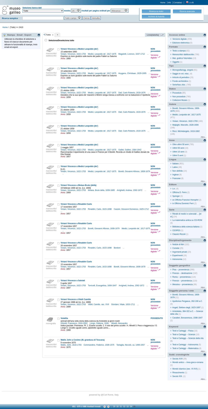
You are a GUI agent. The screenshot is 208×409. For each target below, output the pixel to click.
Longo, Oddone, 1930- (100, 323)
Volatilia (64, 318)
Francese (176, 178)
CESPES (176, 230)
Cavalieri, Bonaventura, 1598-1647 (187, 318)
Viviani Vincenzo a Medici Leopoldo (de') (79, 49)
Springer (176, 196)
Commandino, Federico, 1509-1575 (99, 345)
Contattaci (177, 2)
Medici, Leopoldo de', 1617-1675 (102, 54)
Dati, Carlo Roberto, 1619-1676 (132, 93)
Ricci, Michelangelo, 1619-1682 (186, 131)
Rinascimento (178, 372)
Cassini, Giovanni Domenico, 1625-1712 (131, 209)
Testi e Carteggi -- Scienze (183, 334)
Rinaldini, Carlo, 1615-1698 (100, 209)
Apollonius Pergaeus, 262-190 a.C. (187, 301)
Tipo (171, 66)
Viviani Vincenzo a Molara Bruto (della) (78, 185)
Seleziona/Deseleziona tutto (61, 40)
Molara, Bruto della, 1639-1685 (101, 190)
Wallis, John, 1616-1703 (71, 345)
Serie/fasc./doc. (179, 85)
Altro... (203, 137)
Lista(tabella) (155, 35)
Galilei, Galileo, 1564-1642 (130, 150)
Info (169, 2)
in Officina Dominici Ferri (183, 203)
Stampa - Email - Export (17, 35)
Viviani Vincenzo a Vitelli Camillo (76, 299)
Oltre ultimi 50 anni (180, 144)
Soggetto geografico (179, 265)
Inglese (175, 175)
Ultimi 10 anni (178, 152)
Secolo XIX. (177, 376)
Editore (173, 184)
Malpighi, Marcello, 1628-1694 (185, 125)
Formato (173, 47)
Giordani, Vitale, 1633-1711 (123, 304)
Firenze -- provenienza (182, 281)
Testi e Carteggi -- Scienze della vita (187, 338)
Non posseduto (179, 96)
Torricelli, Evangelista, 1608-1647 (102, 285)
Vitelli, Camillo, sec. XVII (99, 304)
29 (114, 406)
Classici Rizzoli (178, 234)
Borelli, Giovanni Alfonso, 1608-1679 (134, 171)
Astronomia (177, 259)
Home (162, 2)
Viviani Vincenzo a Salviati (73, 280)
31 (121, 406)
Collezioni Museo (179, 100)
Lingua (172, 159)
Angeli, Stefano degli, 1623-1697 (186, 307)
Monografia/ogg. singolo (182, 70)
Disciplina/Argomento (180, 240)
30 (117, 406)
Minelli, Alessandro (119, 323)
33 (127, 406)
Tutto (48, 35)
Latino (175, 167)
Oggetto (175, 62)
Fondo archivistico (180, 81)
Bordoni (117, 248)
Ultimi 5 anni (177, 155)
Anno (172, 140)
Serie (172, 209)
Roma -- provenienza (181, 277)
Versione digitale (155, 56)
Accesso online (177, 35)
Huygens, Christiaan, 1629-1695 (132, 73)
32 (124, 406)
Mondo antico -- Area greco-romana (187, 362)
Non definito (177, 171)
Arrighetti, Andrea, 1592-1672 (130, 190)
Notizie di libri (178, 244)
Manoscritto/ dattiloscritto (183, 54)
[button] (76, 11)
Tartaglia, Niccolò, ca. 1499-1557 (131, 345)
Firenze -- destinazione (182, 273)
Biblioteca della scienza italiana (185, 227)
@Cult (104, 395)
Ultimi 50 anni (178, 148)
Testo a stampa (179, 51)
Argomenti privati (179, 252)
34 (131, 406)
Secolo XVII (177, 359)
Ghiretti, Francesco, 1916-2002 (74, 323)
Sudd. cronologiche (179, 354)
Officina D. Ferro (179, 192)
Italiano (175, 163)
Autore (172, 104)
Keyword (173, 326)
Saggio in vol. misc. (180, 74)
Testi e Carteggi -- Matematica (185, 348)
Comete (175, 248)
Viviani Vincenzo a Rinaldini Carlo (76, 204)
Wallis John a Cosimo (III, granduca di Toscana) (83, 340)
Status (172, 88)
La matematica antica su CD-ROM (187, 220)
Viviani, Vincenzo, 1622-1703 (73, 54)
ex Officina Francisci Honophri (185, 200)
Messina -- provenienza (182, 284)
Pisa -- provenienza (180, 269)
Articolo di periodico (180, 77)
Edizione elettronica (180, 43)
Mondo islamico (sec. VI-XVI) (185, 369)
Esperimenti (177, 255)
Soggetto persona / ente (181, 290)
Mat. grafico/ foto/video (182, 58)
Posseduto (177, 93)
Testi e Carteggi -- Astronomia (185, 344)
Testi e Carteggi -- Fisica (182, 331)
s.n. (174, 189)
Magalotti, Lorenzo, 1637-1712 (131, 54)
